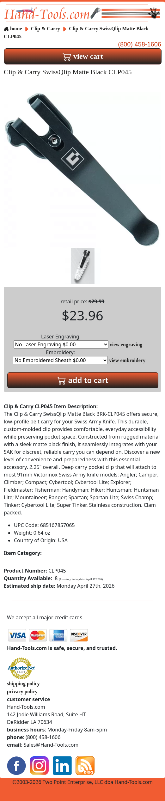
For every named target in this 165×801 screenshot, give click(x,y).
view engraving (126, 344)
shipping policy (23, 683)
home (13, 28)
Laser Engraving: (61, 341)
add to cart (82, 380)
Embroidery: (60, 356)
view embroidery (127, 360)
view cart (83, 56)
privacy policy (22, 691)
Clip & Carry (46, 28)
